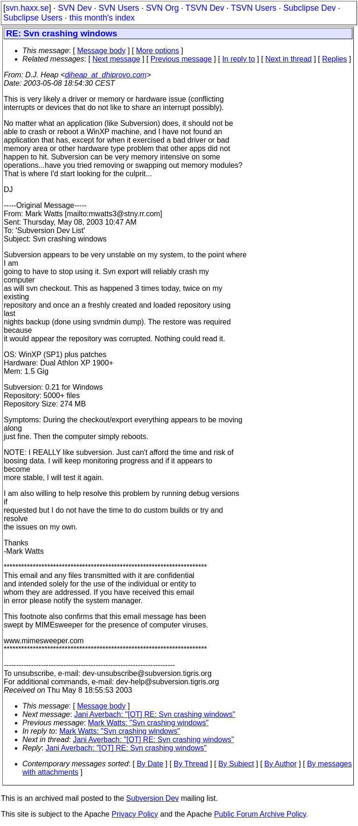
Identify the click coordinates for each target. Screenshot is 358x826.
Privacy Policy (134, 814)
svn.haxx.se (27, 8)
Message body (101, 51)
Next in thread (288, 59)
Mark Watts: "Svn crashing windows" (148, 723)
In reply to (238, 59)
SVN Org (162, 8)
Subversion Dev (152, 798)
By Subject (236, 764)
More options (157, 51)
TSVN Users (253, 8)
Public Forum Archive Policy (260, 814)
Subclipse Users (32, 17)
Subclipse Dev (309, 8)
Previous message (181, 59)
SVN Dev (74, 8)
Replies (334, 59)
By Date (150, 764)
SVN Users (118, 8)
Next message (116, 59)
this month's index (102, 17)
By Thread (191, 764)
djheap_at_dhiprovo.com (105, 75)
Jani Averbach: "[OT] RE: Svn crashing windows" (154, 714)
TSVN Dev (205, 8)
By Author (280, 764)
